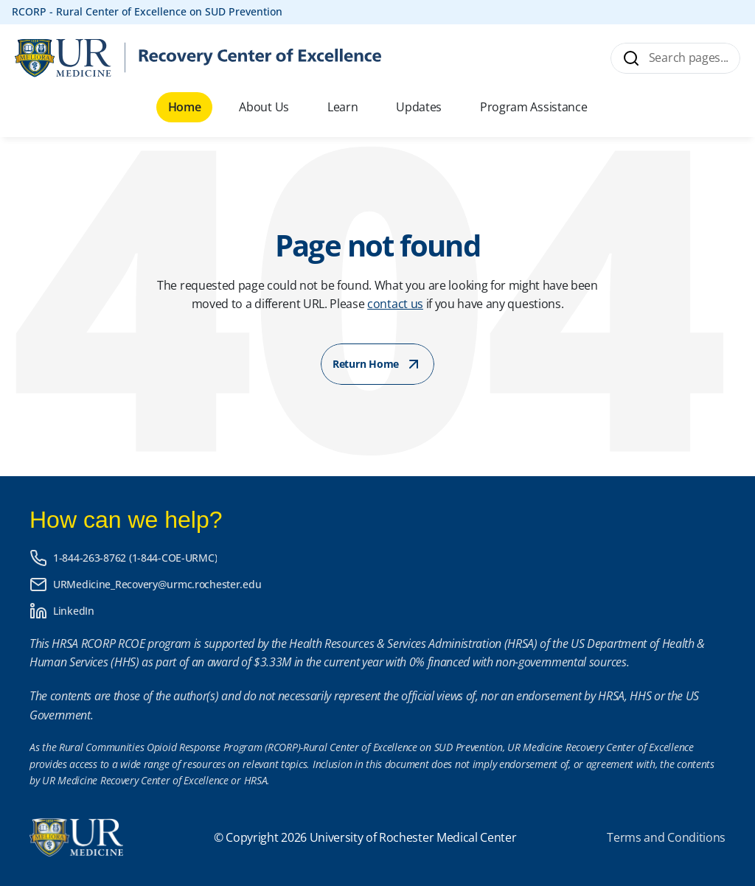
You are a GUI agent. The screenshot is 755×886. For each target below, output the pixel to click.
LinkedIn (73, 611)
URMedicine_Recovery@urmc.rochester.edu (157, 584)
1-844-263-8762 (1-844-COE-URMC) (135, 558)
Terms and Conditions (666, 837)
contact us (395, 304)
